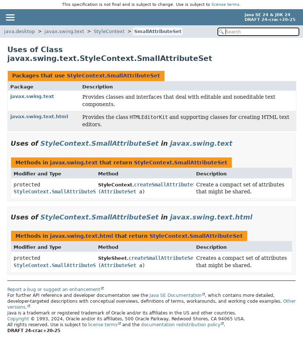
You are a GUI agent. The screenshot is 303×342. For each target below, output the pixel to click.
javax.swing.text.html (39, 116)
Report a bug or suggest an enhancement (53, 289)
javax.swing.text (64, 31)
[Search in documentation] (258, 32)
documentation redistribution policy (180, 324)
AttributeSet (118, 191)
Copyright (18, 318)
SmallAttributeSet (157, 31)
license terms (225, 4)
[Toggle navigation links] (10, 17)
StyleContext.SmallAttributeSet (113, 76)
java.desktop (19, 31)
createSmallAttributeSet (168, 185)
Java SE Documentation (175, 295)
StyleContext (109, 31)
